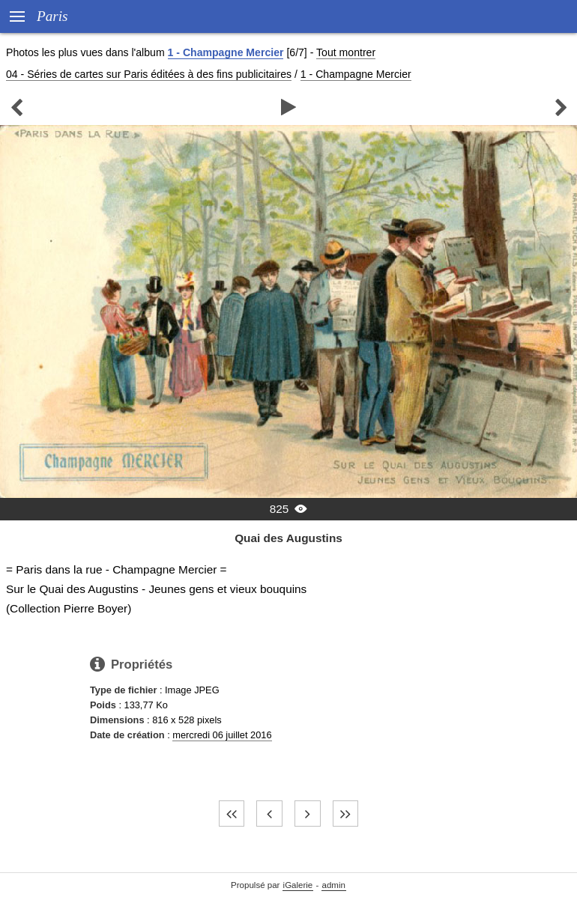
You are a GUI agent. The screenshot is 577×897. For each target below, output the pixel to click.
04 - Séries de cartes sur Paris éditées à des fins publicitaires (148, 74)
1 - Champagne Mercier (226, 52)
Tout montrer (345, 52)
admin (333, 885)
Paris (52, 16)
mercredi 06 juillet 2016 (221, 735)
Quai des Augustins (288, 538)
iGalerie (298, 885)
